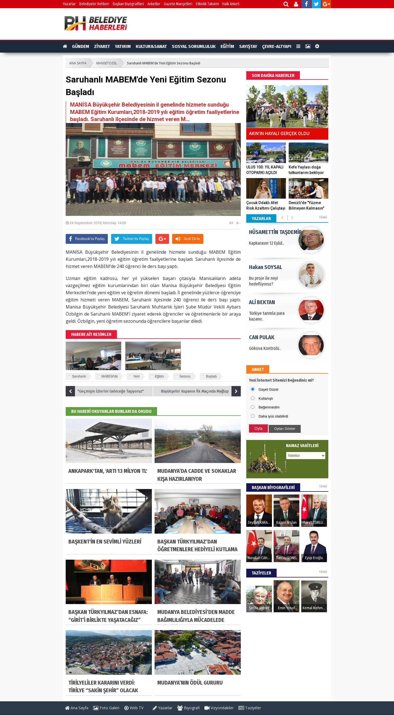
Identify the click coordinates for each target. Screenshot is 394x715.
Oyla (258, 428)
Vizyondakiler (219, 707)
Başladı (211, 376)
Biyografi (188, 707)
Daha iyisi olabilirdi (273, 416)
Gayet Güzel (268, 389)
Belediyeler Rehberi (94, 4)
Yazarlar (69, 4)
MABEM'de (110, 376)
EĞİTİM (227, 46)
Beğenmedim (269, 407)
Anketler (153, 4)
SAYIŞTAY (248, 46)
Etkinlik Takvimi (207, 4)
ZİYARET (102, 46)
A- (237, 222)
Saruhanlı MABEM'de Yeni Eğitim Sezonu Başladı (163, 63)
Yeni (136, 376)
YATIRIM (123, 46)
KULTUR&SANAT (151, 46)
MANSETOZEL (106, 63)
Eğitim (159, 376)
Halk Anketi (230, 4)
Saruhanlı (79, 376)
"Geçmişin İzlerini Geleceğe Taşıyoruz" (105, 391)
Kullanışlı (266, 398)
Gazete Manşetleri (178, 4)
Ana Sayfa (76, 707)
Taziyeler (249, 707)
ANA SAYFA (77, 63)
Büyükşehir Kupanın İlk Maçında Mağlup (201, 391)
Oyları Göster (284, 429)
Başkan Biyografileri (128, 4)
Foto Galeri (106, 707)
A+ (231, 222)
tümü (323, 217)
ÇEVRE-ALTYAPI (276, 46)
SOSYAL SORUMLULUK (194, 46)
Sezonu (185, 376)
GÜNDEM (80, 46)
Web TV (133, 707)
